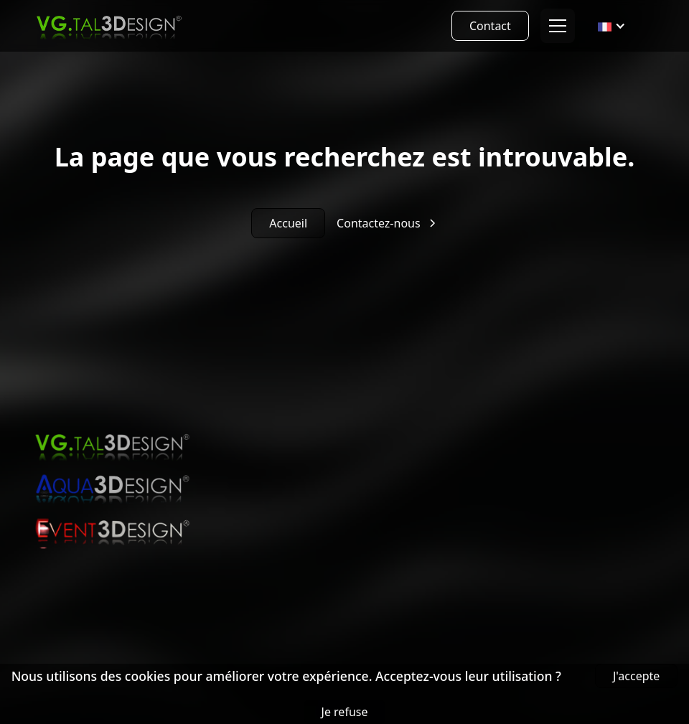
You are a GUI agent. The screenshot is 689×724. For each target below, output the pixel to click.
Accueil (288, 223)
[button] (554, 26)
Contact (490, 26)
